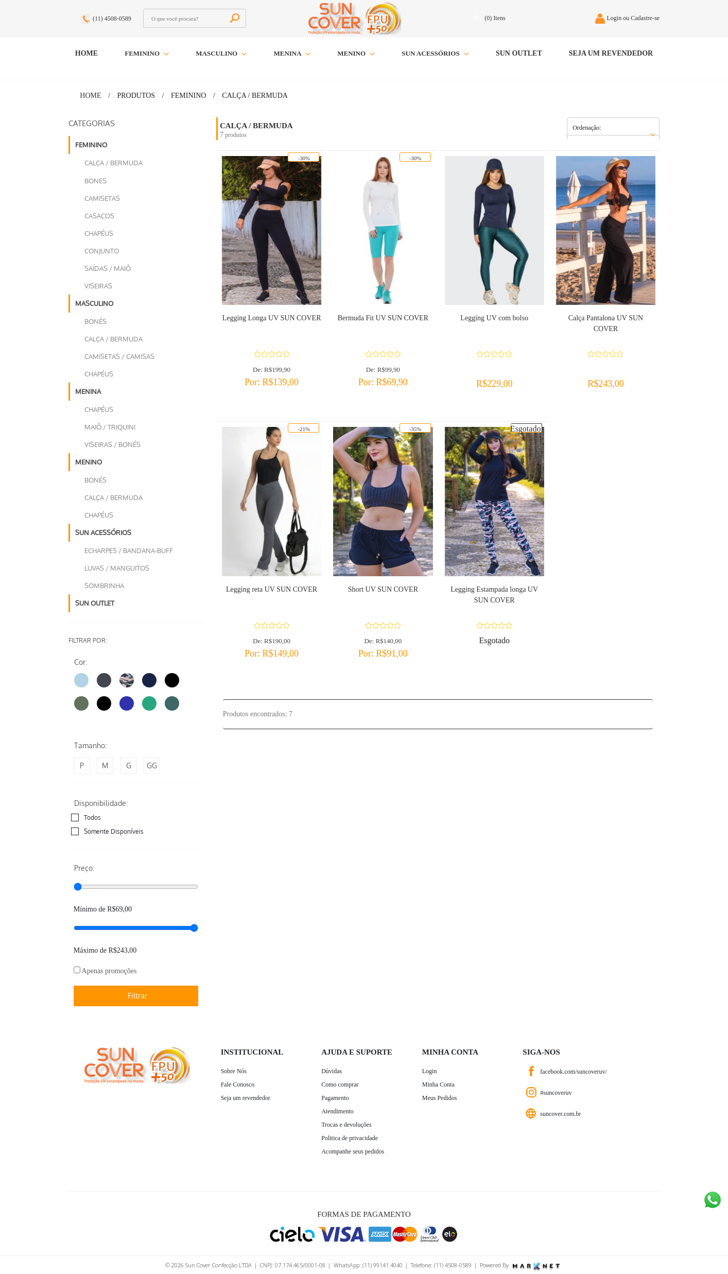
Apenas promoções (105, 971)
